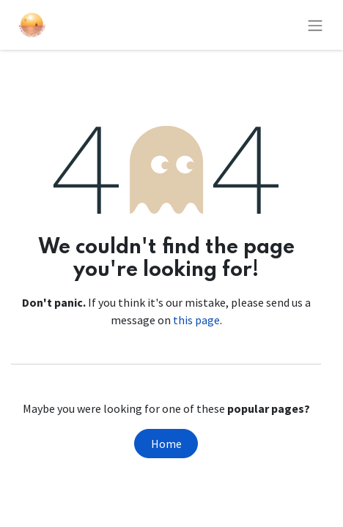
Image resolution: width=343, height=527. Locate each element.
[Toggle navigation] (315, 24)
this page (196, 320)
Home (166, 443)
